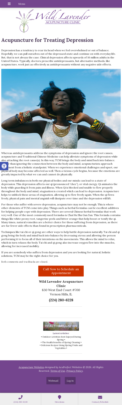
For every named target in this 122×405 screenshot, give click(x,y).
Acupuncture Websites (31, 367)
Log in (70, 380)
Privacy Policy (74, 370)
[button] (4, 166)
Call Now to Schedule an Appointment (61, 271)
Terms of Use (57, 370)
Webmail (53, 380)
